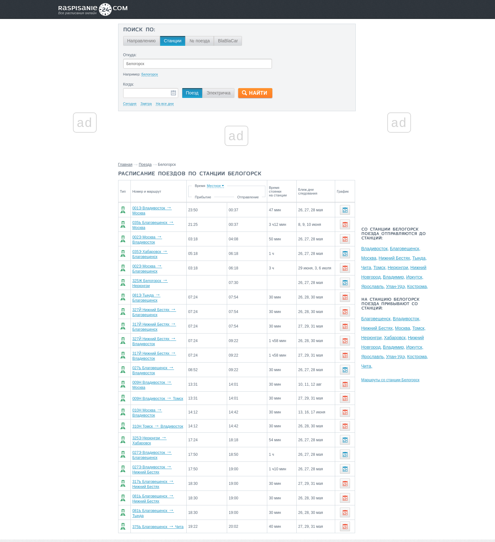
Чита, (366, 267)
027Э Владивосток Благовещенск (163, 435)
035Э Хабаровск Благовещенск (160, 249)
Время (224, 186)
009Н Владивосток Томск (155, 382)
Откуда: (130, 55)
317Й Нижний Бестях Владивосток (163, 342)
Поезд (192, 92)
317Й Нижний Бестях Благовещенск (165, 316)
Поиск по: (139, 30)
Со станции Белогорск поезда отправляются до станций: (393, 234)
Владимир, (394, 277)
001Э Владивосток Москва (156, 210)
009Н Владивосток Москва (156, 369)
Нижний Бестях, (395, 258)
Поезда (145, 164)
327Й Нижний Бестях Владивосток (163, 329)
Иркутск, (414, 277)
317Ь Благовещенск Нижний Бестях (165, 462)
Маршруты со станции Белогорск (390, 380)
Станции (173, 40)
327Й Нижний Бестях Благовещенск (165, 302)
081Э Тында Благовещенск (157, 289)
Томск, (380, 267)
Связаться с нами (247, 523)
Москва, (369, 258)
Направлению (141, 40)
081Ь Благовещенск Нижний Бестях (165, 475)
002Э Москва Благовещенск (158, 263)
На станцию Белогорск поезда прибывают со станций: (390, 304)
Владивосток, (375, 248)
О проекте (278, 523)
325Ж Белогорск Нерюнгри (157, 276)
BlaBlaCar (228, 40)
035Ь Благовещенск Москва (157, 223)
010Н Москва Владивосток (156, 395)
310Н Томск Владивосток (155, 408)
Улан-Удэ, (396, 286)
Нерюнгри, (398, 267)
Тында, (419, 258)
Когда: (128, 84)
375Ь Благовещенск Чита (155, 501)
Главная (125, 164)
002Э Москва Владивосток (156, 236)
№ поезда (200, 40)
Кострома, (417, 286)
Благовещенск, (405, 248)
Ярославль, (373, 286)
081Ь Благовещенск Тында (157, 488)
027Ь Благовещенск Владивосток (162, 355)
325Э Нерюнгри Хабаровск (157, 422)
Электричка (218, 92)
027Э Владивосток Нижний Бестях (163, 448)
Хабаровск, (395, 337)
